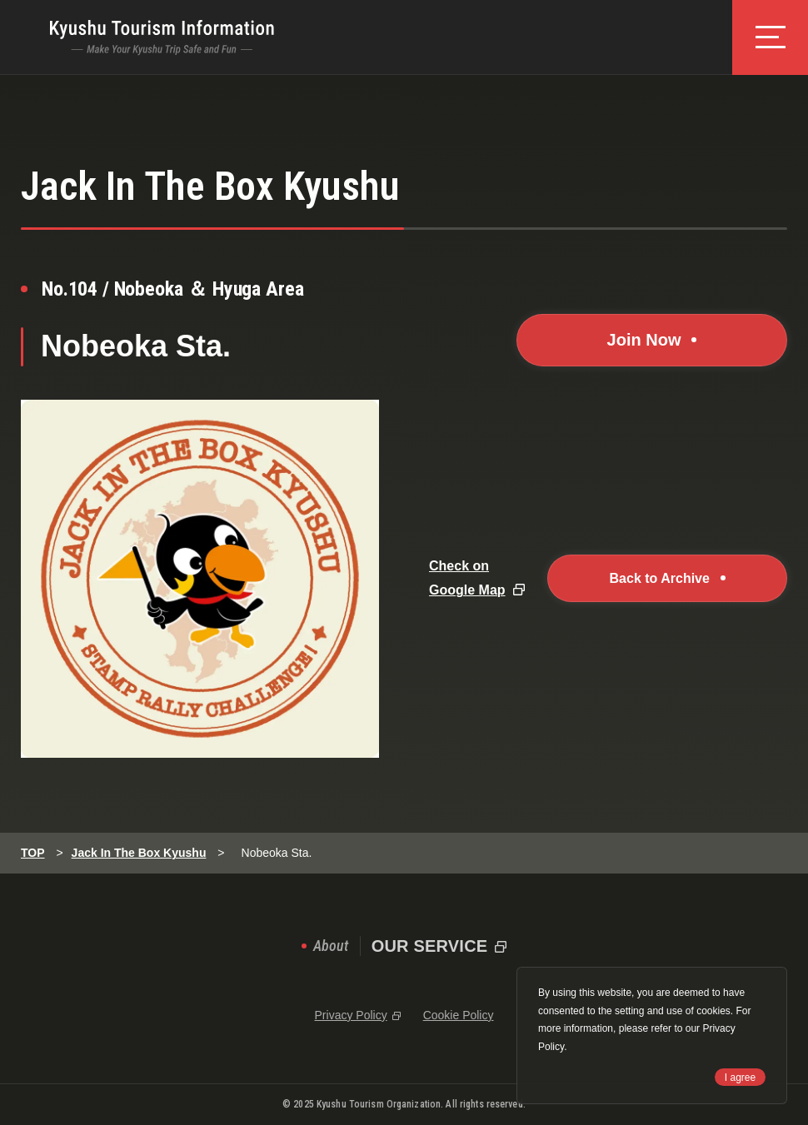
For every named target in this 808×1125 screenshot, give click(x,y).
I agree (740, 1077)
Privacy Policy (351, 1015)
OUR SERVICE (430, 946)
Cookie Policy (458, 1015)
